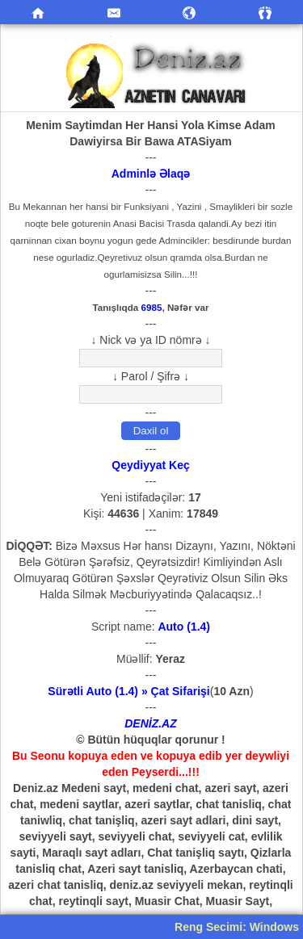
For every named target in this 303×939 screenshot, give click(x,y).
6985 (151, 307)
